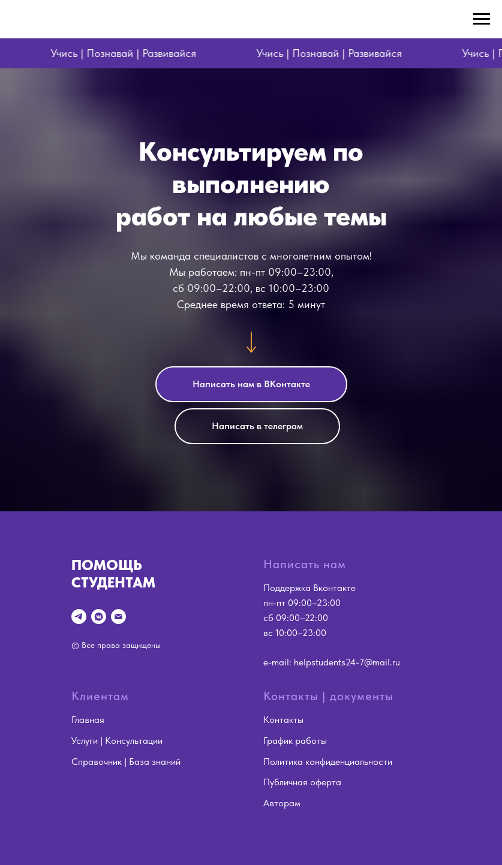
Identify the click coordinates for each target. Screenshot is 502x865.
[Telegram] (78, 616)
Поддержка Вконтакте (309, 587)
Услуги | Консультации (117, 740)
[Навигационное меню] (481, 19)
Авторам (281, 803)
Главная (87, 719)
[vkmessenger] (98, 616)
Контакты (283, 719)
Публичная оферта (302, 782)
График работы (295, 740)
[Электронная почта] (118, 616)
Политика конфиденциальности (327, 761)
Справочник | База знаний (126, 761)
